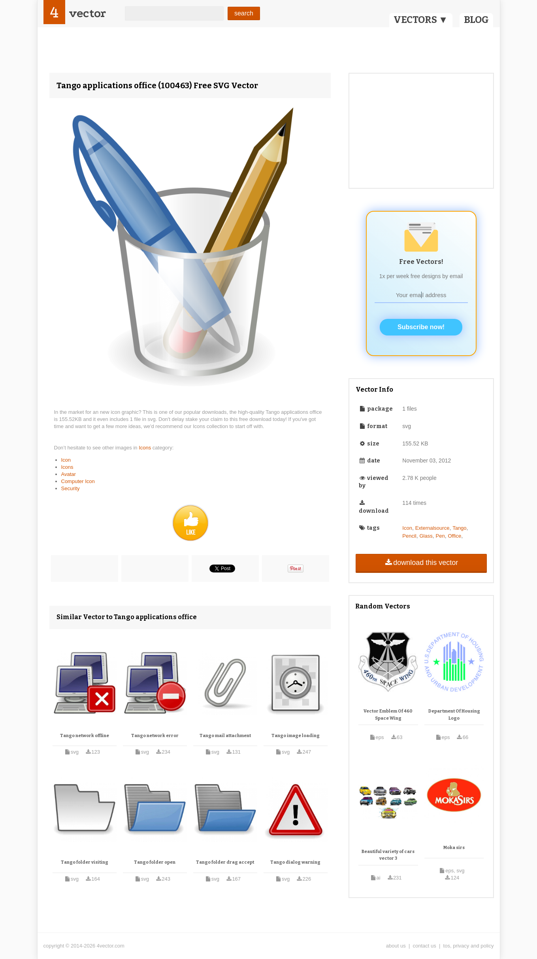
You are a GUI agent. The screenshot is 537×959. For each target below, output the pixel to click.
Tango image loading (295, 735)
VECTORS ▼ (421, 19)
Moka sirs (454, 847)
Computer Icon (78, 481)
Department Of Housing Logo (454, 715)
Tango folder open (154, 862)
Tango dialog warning (295, 862)
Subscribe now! (421, 327)
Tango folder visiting (84, 862)
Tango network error (155, 735)
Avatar (68, 474)
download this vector (421, 563)
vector (87, 13)
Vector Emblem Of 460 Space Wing (388, 715)
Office (454, 536)
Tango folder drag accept (225, 862)
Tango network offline (84, 735)
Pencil (409, 536)
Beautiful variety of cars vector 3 (388, 855)
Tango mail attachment (225, 735)
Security (70, 488)
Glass (426, 536)
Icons (146, 448)
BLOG (476, 19)
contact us (424, 946)
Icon (66, 460)
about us (396, 946)
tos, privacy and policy (468, 946)
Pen (440, 536)
